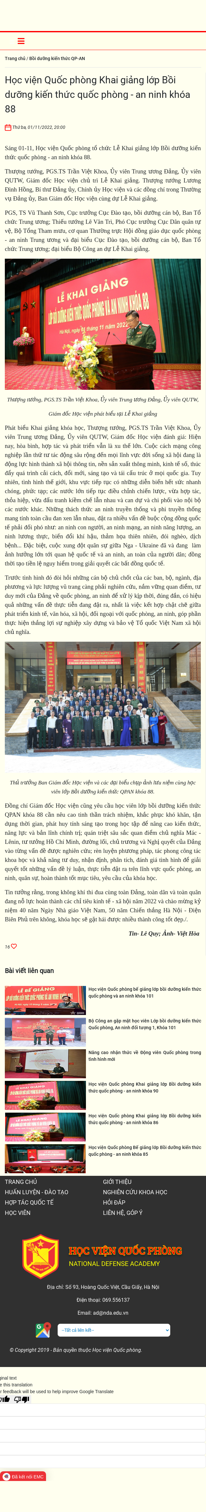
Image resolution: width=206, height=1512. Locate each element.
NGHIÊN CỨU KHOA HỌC (135, 1192)
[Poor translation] (21, 1399)
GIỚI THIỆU (117, 1181)
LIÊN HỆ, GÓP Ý (123, 1212)
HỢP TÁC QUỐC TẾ (29, 1202)
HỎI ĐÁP (114, 1202)
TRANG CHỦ (21, 1181)
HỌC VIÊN (18, 1212)
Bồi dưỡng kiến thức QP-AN (57, 58)
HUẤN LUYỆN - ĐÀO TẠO (36, 1192)
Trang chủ (15, 58)
